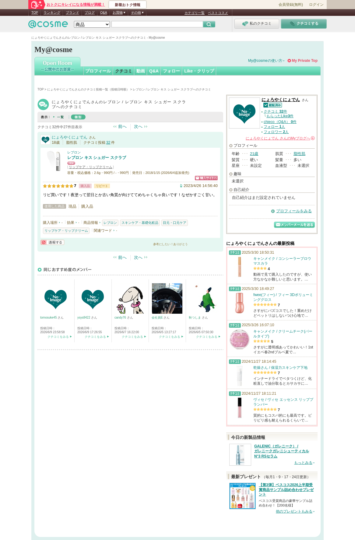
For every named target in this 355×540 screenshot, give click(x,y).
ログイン (316, 4)
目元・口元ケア (174, 222)
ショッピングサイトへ (206, 178)
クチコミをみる (58, 336)
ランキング (52, 12)
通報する (52, 242)
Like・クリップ (199, 71)
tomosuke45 (49, 317)
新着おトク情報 (127, 5)
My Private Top (305, 60)
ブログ (90, 12)
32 (108, 142)
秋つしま (195, 317)
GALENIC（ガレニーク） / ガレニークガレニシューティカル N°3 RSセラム (281, 451)
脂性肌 (299, 153)
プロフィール (98, 71)
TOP (34, 12)
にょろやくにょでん (69, 137)
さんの (280, 138)
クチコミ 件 (275, 111)
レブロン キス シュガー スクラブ (96, 157)
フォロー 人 (274, 127)
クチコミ (123, 71)
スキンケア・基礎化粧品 (139, 222)
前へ (122, 126)
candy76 (120, 317)
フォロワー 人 (276, 132)
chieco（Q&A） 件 (280, 122)
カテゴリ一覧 (195, 13)
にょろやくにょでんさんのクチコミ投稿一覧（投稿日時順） (88, 89)
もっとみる (303, 463)
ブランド (72, 12)
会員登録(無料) (291, 4)
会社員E (157, 317)
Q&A (103, 12)
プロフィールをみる (294, 211)
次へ (138, 126)
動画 (140, 71)
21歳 (254, 153)
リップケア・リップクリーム (90, 167)
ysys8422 (84, 317)
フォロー (171, 71)
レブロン (74, 152)
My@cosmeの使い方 (265, 60)
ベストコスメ (218, 13)
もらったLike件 (280, 116)
